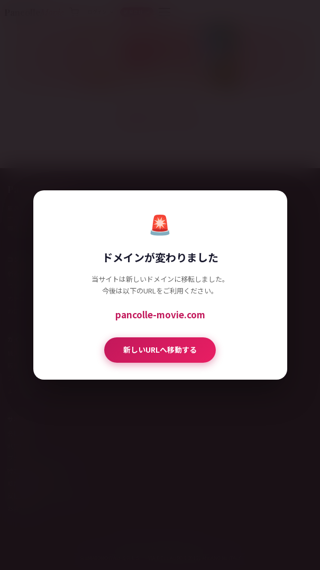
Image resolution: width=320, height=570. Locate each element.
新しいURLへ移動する (160, 349)
